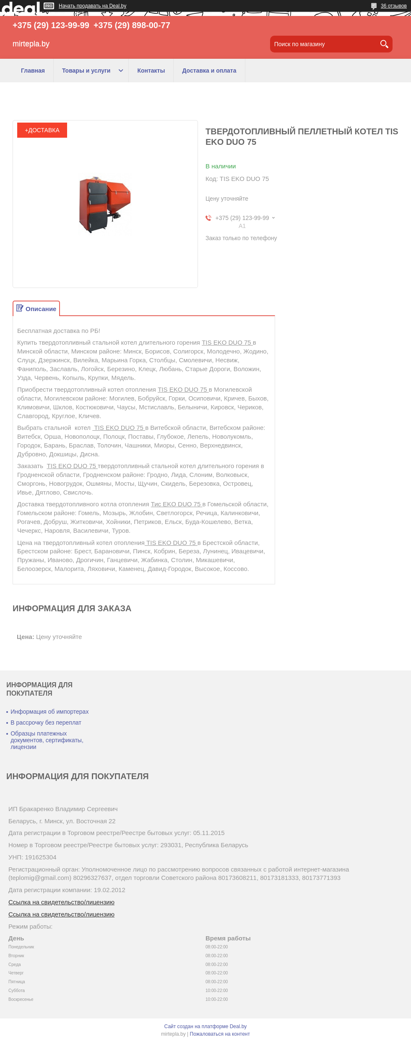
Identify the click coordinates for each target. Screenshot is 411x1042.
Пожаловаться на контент (220, 1034)
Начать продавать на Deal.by (92, 6)
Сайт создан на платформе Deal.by (205, 1026)
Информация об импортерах (49, 711)
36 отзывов (394, 6)
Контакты (151, 70)
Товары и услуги (86, 70)
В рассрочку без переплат (45, 722)
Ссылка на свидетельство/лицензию (61, 902)
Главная (33, 70)
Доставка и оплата (209, 70)
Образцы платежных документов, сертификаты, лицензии (46, 740)
